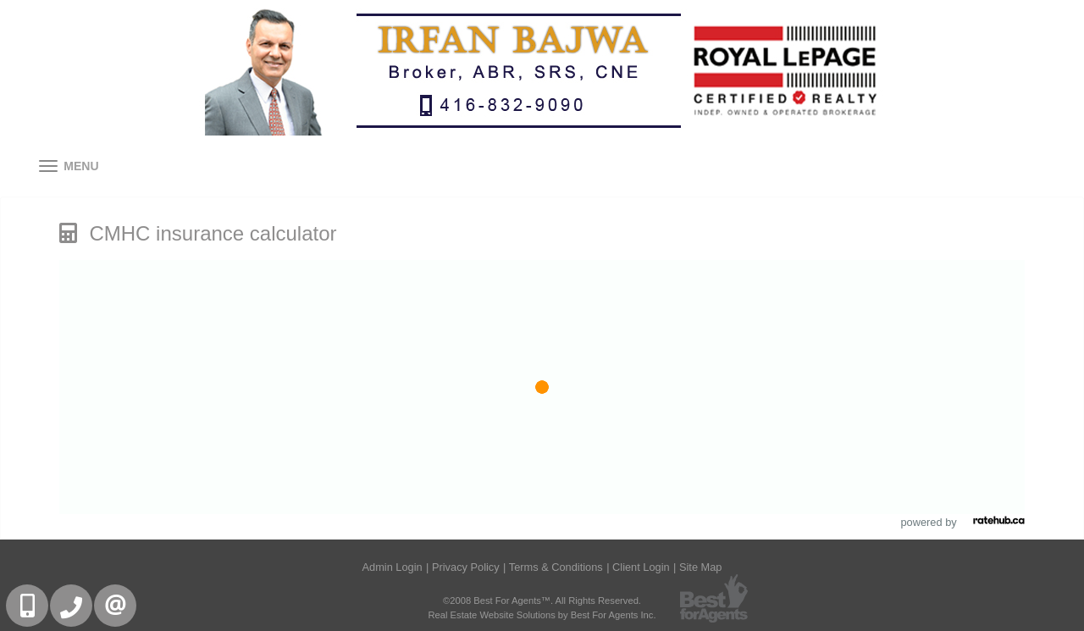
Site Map (700, 567)
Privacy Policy (466, 567)
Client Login (641, 567)
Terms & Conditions (556, 567)
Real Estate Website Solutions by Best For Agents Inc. (541, 615)
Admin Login (392, 567)
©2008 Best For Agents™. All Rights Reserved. (542, 600)
